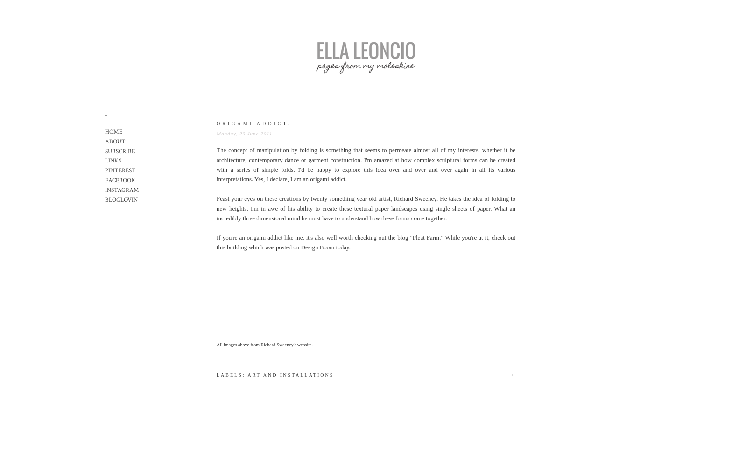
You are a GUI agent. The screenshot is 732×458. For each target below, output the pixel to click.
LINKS (113, 161)
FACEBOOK (120, 180)
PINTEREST (120, 171)
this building (232, 247)
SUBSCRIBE (120, 151)
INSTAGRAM (122, 190)
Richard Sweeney (415, 198)
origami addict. (254, 123)
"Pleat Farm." (426, 237)
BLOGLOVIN (121, 200)
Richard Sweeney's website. (286, 344)
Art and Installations (291, 375)
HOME (113, 132)
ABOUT (115, 142)
